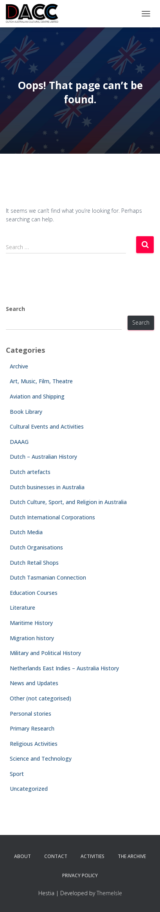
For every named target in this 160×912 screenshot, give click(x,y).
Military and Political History (45, 653)
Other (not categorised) (40, 698)
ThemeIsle (109, 893)
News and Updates (34, 683)
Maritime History (31, 623)
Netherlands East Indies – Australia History (64, 668)
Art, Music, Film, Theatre (41, 381)
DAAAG (19, 441)
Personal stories (30, 713)
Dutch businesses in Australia (47, 487)
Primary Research (32, 728)
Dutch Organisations (36, 547)
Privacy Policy (80, 875)
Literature (22, 607)
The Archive (132, 856)
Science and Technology (41, 758)
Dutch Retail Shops (34, 562)
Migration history (32, 638)
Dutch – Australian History (43, 456)
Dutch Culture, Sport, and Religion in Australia (68, 502)
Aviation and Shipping (37, 396)
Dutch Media (26, 532)
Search (15, 308)
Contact (55, 856)
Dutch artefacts (30, 472)
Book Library (26, 411)
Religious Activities (34, 743)
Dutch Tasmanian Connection (48, 577)
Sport (17, 773)
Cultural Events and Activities (47, 426)
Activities (92, 856)
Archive (19, 366)
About (22, 856)
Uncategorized (29, 788)
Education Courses (34, 592)
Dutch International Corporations (52, 517)
